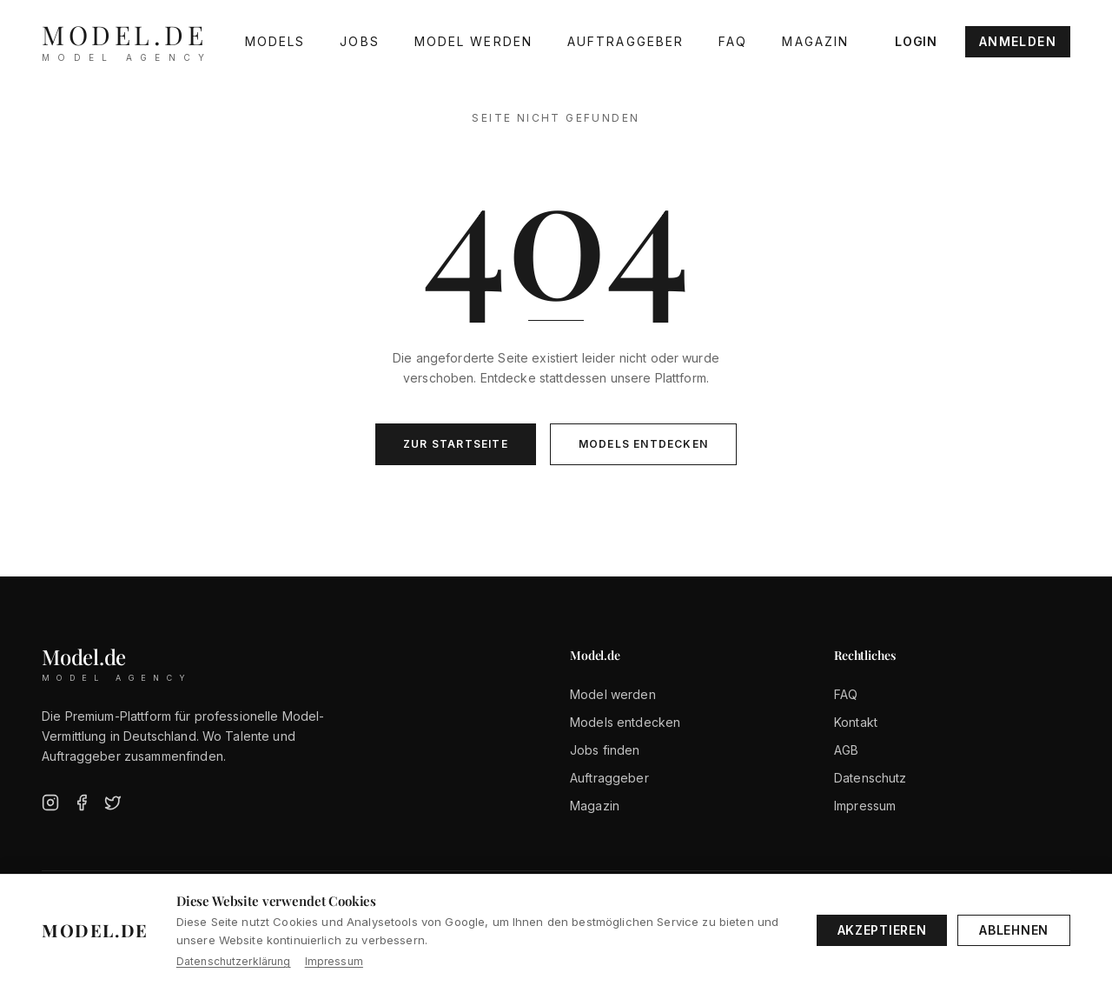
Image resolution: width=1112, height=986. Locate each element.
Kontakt (855, 722)
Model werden (473, 41)
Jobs (359, 41)
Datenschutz (870, 777)
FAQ (732, 41)
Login (916, 41)
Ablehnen (1014, 930)
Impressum (865, 805)
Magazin (815, 41)
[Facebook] (81, 802)
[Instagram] (50, 802)
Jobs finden (605, 750)
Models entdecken (643, 443)
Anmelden (1017, 41)
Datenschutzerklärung (233, 961)
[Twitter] (113, 802)
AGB (846, 750)
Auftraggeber (625, 41)
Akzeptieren (882, 930)
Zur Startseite (455, 443)
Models (275, 41)
